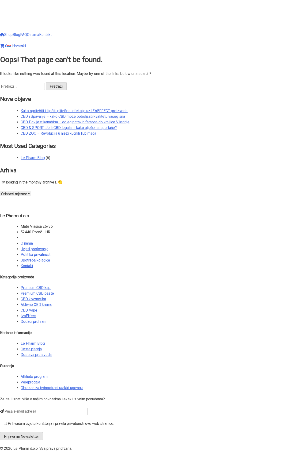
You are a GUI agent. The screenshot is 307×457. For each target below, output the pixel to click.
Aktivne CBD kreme (36, 304)
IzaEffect (28, 316)
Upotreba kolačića (35, 260)
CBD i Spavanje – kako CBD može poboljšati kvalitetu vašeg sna (73, 116)
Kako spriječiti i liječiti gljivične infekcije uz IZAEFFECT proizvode (74, 111)
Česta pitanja (31, 349)
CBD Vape (29, 310)
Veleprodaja (30, 382)
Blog (16, 34)
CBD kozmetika (33, 299)
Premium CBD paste (37, 293)
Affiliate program (34, 376)
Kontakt (45, 34)
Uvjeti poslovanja (34, 249)
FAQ (23, 34)
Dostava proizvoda (36, 354)
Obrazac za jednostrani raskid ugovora (52, 388)
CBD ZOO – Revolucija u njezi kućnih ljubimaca (58, 133)
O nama (33, 34)
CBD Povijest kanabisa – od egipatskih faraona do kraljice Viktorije (75, 122)
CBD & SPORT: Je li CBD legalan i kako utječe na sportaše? (69, 127)
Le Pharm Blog (33, 158)
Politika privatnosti (36, 254)
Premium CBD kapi (36, 287)
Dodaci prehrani (33, 321)
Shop (8, 34)
